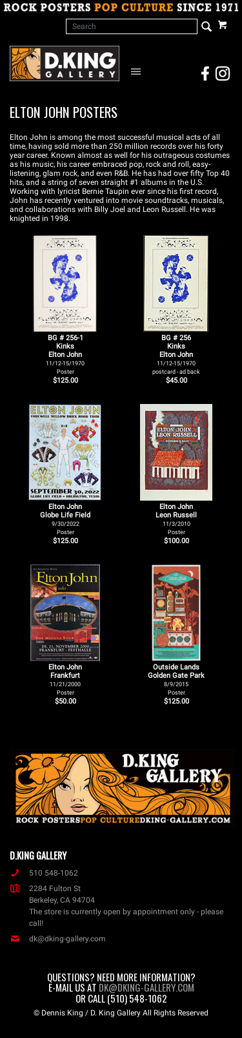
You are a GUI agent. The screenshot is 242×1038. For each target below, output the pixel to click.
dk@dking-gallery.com (58, 938)
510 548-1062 (44, 873)
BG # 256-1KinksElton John (65, 354)
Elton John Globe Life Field (65, 519)
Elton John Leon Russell (176, 519)
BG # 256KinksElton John (176, 354)
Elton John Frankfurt (65, 679)
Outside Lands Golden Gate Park (176, 679)
